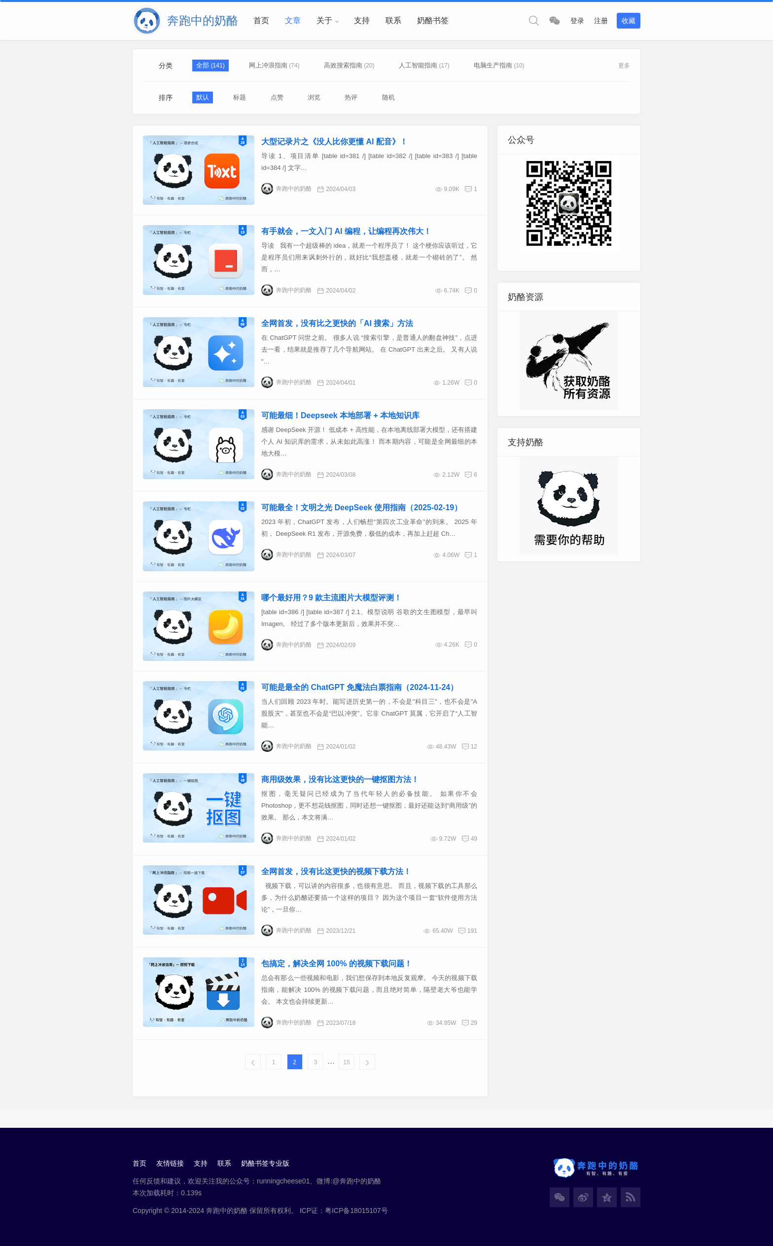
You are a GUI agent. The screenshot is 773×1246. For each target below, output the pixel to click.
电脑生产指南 (493, 65)
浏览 (314, 97)
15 (346, 1062)
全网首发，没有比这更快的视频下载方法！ (336, 871)
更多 (624, 65)
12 (474, 746)
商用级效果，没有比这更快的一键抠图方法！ (340, 779)
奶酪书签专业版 (265, 1163)
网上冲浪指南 (268, 65)
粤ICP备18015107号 (356, 1210)
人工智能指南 (418, 65)
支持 (362, 20)
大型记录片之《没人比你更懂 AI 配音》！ (334, 141)
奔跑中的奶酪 (286, 188)
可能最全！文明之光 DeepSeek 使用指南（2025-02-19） (361, 507)
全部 (203, 65)
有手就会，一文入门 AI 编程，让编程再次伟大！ (346, 231)
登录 (577, 21)
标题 (239, 97)
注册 (601, 21)
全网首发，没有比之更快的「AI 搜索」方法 (337, 323)
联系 (393, 20)
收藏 (628, 21)
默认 (202, 97)
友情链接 (170, 1163)
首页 (261, 20)
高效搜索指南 (343, 65)
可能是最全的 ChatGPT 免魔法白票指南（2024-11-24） (359, 687)
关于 (324, 20)
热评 (351, 97)
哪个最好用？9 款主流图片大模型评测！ (331, 597)
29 (474, 1022)
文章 (293, 20)
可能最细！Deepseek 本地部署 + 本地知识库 (340, 415)
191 (472, 930)
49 (474, 838)
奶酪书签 (433, 20)
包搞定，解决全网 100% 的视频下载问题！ (336, 963)
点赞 (277, 97)
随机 (388, 97)
